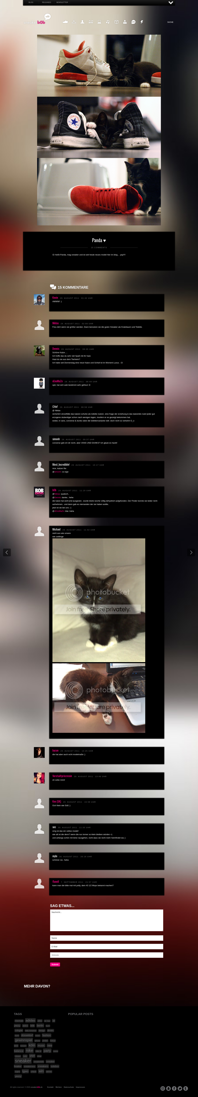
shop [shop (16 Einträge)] (39, 1056)
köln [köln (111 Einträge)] (32, 1045)
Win (90, 25)
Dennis (55, 349)
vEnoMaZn (57, 381)
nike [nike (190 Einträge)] (29, 1050)
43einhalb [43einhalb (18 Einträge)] (19, 1021)
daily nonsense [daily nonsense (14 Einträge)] (30, 1031)
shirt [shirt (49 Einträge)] (32, 1055)
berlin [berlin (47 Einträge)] (40, 1025)
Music (107, 25)
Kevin (55, 297)
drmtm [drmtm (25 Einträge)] (50, 1030)
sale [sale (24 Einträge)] (25, 1056)
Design (116, 25)
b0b (54, 490)
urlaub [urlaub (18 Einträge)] (33, 1072)
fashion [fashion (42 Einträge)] (46, 1035)
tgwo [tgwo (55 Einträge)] (25, 1071)
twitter (180, 1088)
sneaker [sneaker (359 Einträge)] (23, 1060)
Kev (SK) (56, 801)
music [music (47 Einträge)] (41, 1045)
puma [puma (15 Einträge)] (56, 1051)
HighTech (125, 25)
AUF (171, 3)
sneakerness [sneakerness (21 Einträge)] (29, 1066)
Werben (59, 1087)
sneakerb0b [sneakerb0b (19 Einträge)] (39, 1062)
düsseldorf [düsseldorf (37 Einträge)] (27, 1035)
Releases (46, 2)
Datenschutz (69, 1087)
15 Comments (99, 247)
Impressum (80, 1087)
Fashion (74, 25)
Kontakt (50, 1087)
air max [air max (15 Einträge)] (47, 1021)
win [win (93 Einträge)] (41, 1071)
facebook (174, 1088)
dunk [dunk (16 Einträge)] (17, 1036)
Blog (31, 2)
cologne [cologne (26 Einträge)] (19, 1030)
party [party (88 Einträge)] (47, 1050)
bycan (55, 750)
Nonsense (142, 25)
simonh (57, 472)
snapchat (168, 1088)
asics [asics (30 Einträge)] (25, 1025)
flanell (55, 881)
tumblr (185, 1088)
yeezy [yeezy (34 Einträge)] (18, 1076)
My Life (82, 25)
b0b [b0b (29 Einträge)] (32, 1025)
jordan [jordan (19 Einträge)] (45, 1041)
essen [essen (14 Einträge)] (37, 1036)
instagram (162, 1088)
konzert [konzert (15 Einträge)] (23, 1046)
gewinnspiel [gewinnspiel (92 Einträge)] (23, 1040)
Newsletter (62, 2)
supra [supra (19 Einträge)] (17, 1072)
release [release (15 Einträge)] (18, 1056)
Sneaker (65, 25)
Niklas (55, 323)
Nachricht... (106, 920)
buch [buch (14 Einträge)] (48, 1026)
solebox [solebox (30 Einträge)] (55, 1066)
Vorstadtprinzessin (62, 776)
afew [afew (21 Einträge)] (40, 1021)
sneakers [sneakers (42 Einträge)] (43, 1066)
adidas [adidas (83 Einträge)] (30, 1020)
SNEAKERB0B (37, 19)
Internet (99, 25)
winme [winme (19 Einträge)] (49, 1072)
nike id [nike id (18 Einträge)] (38, 1051)
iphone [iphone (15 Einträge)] (37, 1041)
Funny (133, 25)
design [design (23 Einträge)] (42, 1030)
